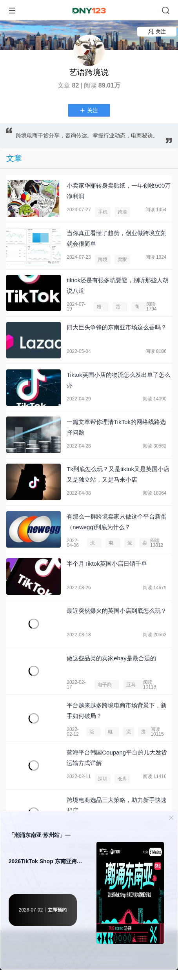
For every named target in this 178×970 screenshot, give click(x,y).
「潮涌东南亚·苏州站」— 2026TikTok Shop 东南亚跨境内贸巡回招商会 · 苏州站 (45, 853)
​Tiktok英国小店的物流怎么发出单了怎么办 (118, 380)
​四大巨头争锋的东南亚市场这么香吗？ (117, 327)
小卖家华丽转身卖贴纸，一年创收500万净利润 (119, 190)
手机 (102, 212)
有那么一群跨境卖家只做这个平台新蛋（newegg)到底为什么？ (117, 521)
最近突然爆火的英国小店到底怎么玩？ (117, 610)
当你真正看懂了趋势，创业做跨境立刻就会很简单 (117, 238)
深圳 (102, 779)
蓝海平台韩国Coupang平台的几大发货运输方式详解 (117, 757)
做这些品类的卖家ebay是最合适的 (111, 658)
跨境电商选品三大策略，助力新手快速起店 (117, 805)
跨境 (122, 212)
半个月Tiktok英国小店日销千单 (107, 563)
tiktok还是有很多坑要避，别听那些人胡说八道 (118, 285)
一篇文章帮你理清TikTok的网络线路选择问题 (116, 427)
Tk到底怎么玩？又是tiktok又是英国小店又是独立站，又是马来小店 (118, 474)
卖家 (122, 259)
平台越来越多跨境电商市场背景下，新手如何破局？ (117, 710)
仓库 (122, 779)
